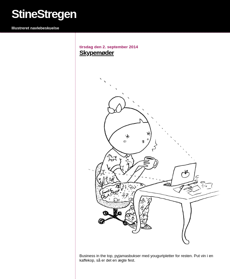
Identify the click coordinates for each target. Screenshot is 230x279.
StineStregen (43, 13)
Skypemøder (96, 52)
